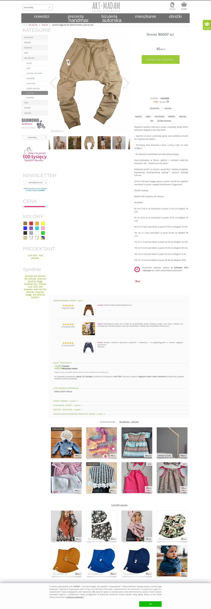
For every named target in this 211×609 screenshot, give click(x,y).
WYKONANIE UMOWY (68, 405)
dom (26, 53)
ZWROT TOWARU (66, 401)
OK (150, 604)
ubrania (27, 113)
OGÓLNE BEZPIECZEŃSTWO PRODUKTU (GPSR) (79, 414)
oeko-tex (182, 116)
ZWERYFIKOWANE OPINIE (69, 301)
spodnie (138, 116)
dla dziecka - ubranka (129, 422)
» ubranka (29, 93)
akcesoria (28, 37)
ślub (26, 102)
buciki (29, 63)
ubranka (168, 108)
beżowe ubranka (164, 121)
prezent (41, 190)
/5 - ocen (159, 102)
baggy (148, 116)
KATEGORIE (35, 30)
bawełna (171, 116)
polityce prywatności (75, 597)
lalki (28, 68)
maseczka (31, 83)
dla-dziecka (159, 116)
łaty (151, 121)
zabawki (30, 97)
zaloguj (172, 9)
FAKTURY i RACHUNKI (68, 410)
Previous (53, 83)
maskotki (31, 78)
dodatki (27, 42)
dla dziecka (29, 58)
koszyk (184, 9)
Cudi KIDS (164, 98)
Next (125, 83)
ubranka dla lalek (34, 73)
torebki (27, 108)
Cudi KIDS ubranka (119, 505)
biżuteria (28, 48)
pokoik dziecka (33, 88)
